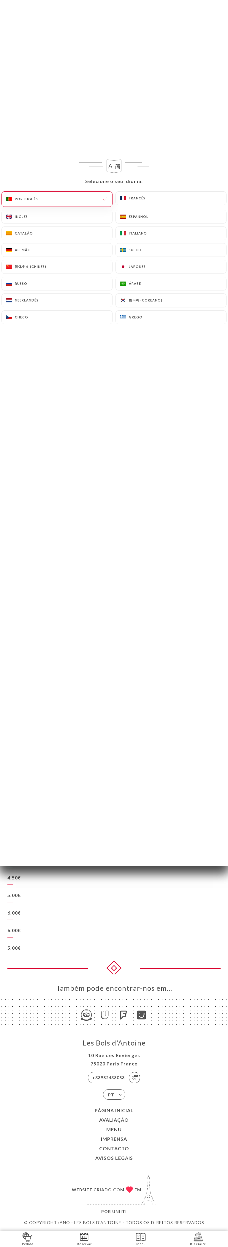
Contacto (114, 1148)
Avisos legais (114, 1158)
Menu (114, 1129)
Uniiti (119, 1211)
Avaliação (114, 1120)
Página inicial (114, 1110)
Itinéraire (198, 1239)
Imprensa (114, 1139)
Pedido (27, 1239)
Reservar (84, 1239)
